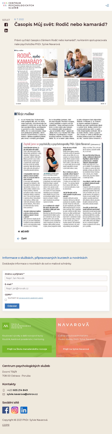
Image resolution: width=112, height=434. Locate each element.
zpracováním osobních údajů (31, 298)
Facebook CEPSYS (5, 410)
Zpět (24, 238)
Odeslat (12, 306)
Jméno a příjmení (14, 274)
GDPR (8, 295)
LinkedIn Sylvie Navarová (23, 410)
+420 (17, 390)
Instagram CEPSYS (14, 410)
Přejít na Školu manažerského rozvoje (27, 349)
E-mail (9, 284)
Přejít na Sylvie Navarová (76, 349)
